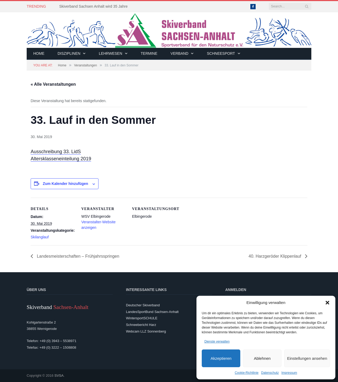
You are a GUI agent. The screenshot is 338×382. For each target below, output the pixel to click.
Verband (180, 53)
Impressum (289, 373)
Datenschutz (270, 373)
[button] (327, 302)
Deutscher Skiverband (143, 305)
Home (38, 53)
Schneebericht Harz (141, 325)
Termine (149, 53)
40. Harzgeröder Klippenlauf (275, 256)
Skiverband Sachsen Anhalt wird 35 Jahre (93, 6)
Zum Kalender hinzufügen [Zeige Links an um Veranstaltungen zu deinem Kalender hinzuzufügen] (65, 183)
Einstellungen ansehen (307, 358)
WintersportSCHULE (141, 318)
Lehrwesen (110, 53)
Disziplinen (69, 53)
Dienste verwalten (216, 341)
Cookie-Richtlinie (247, 373)
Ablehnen (262, 358)
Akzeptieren (220, 358)
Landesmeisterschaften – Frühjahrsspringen (77, 256)
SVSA (59, 376)
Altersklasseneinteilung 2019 (61, 158)
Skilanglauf (40, 237)
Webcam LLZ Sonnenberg (146, 331)
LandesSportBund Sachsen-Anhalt (152, 312)
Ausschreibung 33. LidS (56, 151)
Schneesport (221, 53)
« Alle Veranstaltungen (53, 84)
